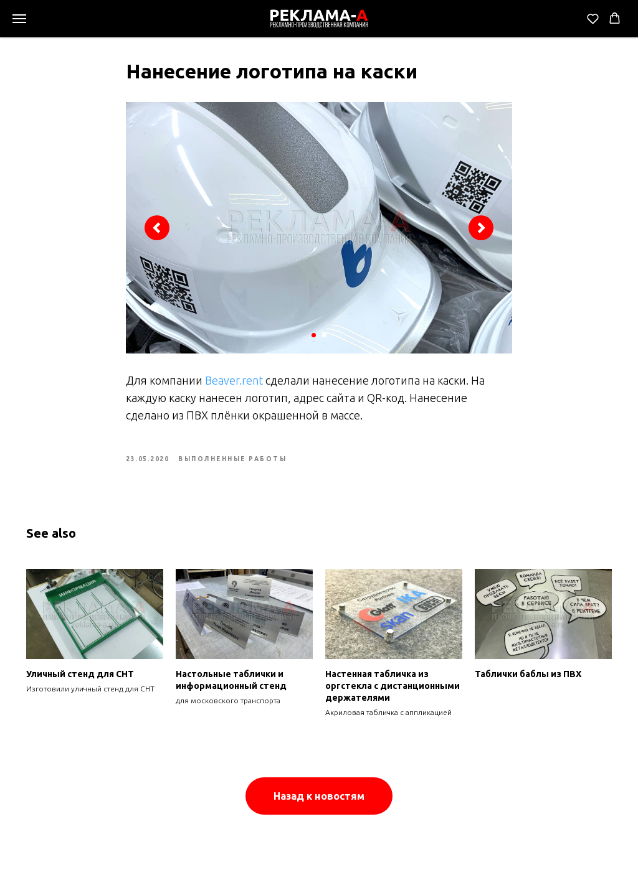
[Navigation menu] (19, 18)
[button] (593, 18)
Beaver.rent (234, 380)
